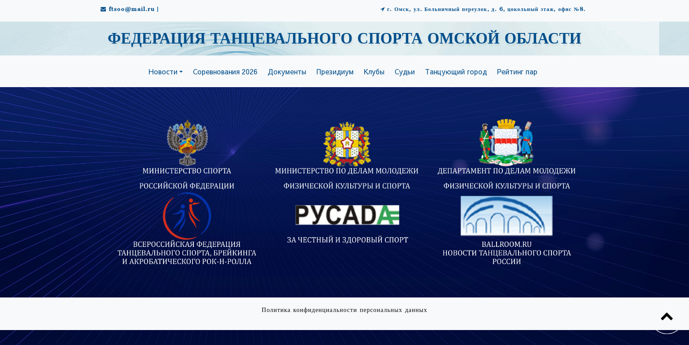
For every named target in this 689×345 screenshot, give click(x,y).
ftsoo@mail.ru (132, 9)
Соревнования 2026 (225, 71)
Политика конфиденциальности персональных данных (345, 310)
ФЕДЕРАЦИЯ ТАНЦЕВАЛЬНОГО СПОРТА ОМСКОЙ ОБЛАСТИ (344, 39)
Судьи (405, 71)
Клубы (374, 71)
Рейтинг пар (517, 71)
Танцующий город (456, 71)
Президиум (335, 71)
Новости (163, 71)
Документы (287, 71)
